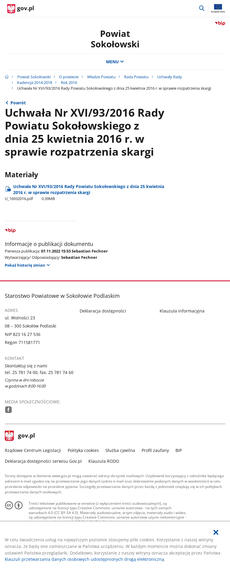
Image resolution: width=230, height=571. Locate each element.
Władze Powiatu (101, 76)
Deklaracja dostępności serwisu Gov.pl (43, 461)
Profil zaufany (155, 450)
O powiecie (68, 76)
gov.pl (20, 436)
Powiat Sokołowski (115, 39)
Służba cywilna (120, 450)
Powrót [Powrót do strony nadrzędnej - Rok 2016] (18, 103)
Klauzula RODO (103, 461)
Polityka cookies (83, 450)
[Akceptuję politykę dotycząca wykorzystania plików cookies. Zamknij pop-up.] (216, 532)
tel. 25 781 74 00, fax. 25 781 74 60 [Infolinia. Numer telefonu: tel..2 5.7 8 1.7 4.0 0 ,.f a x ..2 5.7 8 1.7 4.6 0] (39, 372)
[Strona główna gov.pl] (20, 9)
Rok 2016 (69, 82)
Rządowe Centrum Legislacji (33, 450)
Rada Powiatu (136, 76)
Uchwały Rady (169, 76)
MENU (115, 61)
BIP (178, 450)
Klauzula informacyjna (182, 311)
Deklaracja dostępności (103, 311)
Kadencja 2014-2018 (34, 82)
